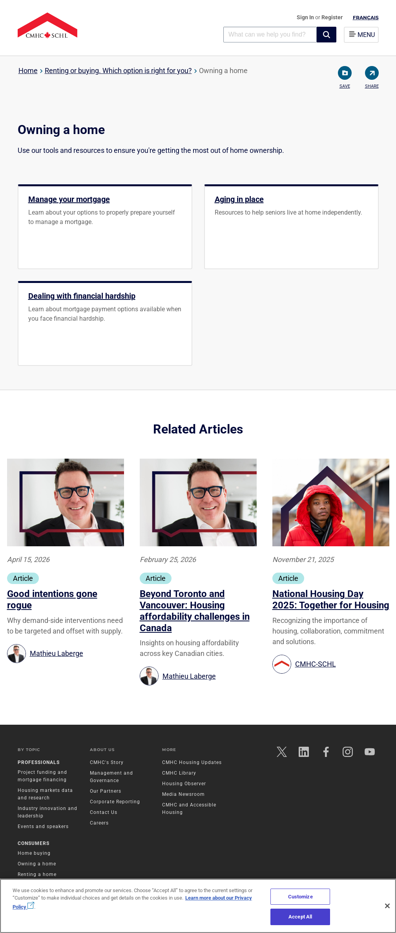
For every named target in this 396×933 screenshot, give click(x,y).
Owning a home (37, 864)
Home (28, 70)
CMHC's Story (107, 763)
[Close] (387, 906)
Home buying (34, 853)
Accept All (300, 917)
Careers (99, 823)
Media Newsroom (183, 794)
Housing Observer (184, 784)
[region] (198, 906)
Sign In (306, 17)
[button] (326, 34)
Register (332, 17)
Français (366, 17)
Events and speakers (43, 827)
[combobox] (270, 34)
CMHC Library (179, 773)
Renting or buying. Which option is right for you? (118, 70)
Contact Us (103, 812)
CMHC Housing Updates (192, 763)
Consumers (33, 844)
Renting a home (37, 875)
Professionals (39, 763)
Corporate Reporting (115, 802)
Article (23, 578)
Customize (300, 897)
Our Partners (105, 791)
